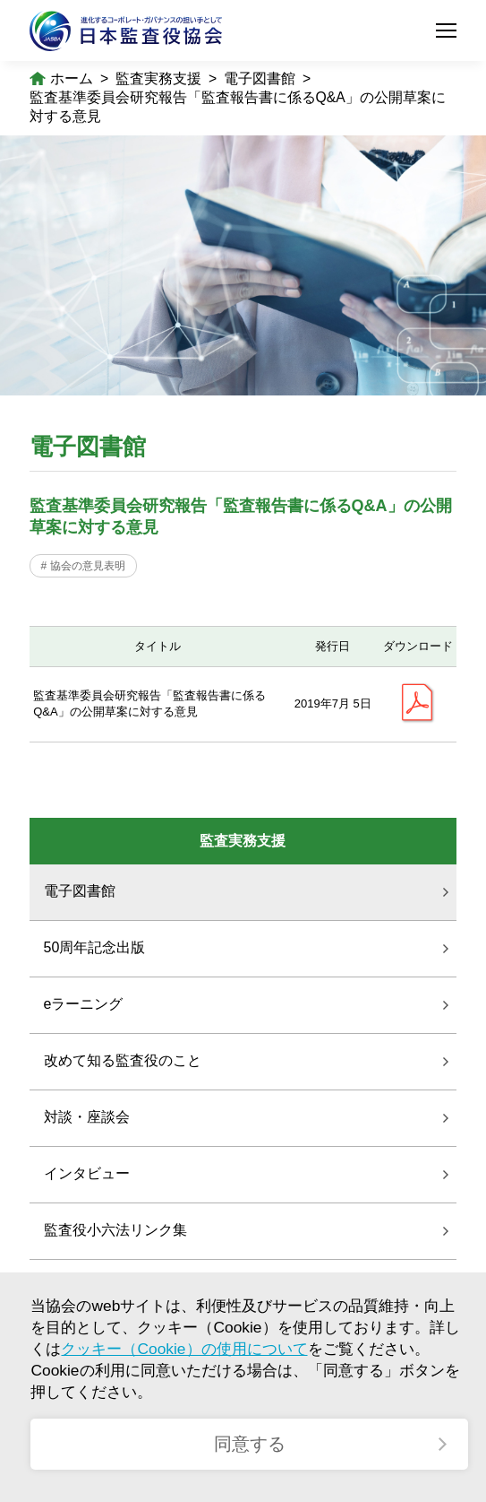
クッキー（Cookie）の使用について (184, 1349)
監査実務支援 (158, 78)
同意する (250, 1444)
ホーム (71, 78)
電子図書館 (259, 78)
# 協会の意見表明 (83, 566)
